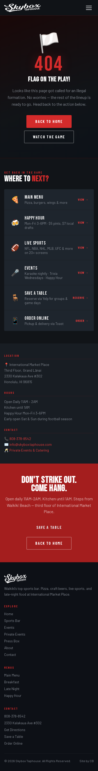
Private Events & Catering (29, 450)
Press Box (11, 641)
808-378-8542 (20, 438)
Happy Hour (12, 695)
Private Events (14, 634)
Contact (10, 655)
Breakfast (11, 682)
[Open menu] (89, 8)
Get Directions (14, 730)
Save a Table (49, 527)
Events (9, 627)
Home (8, 614)
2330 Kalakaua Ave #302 (23, 723)
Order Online (13, 743)
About (8, 648)
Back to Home (49, 121)
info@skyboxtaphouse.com (30, 444)
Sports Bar (12, 621)
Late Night (11, 689)
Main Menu (12, 675)
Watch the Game (49, 137)
